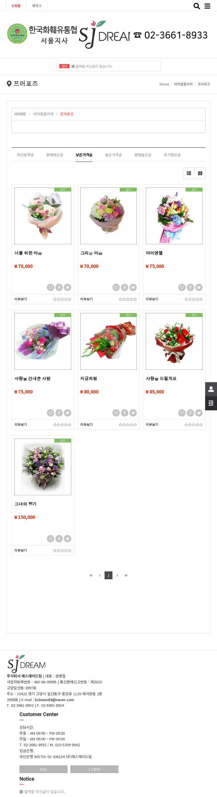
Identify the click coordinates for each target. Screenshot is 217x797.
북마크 (37, 5)
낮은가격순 (84, 154)
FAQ (43, 769)
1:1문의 (94, 769)
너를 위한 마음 (28, 253)
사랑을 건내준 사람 (32, 378)
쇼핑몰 (16, 5)
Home (164, 84)
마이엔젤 (154, 253)
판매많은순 (54, 154)
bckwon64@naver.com (54, 699)
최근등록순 (25, 154)
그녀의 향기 (25, 504)
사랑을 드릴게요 (161, 378)
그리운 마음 (91, 253)
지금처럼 (88, 378)
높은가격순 (113, 154)
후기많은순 (172, 154)
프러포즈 (204, 84)
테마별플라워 (183, 84)
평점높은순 (142, 154)
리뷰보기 (20, 298)
